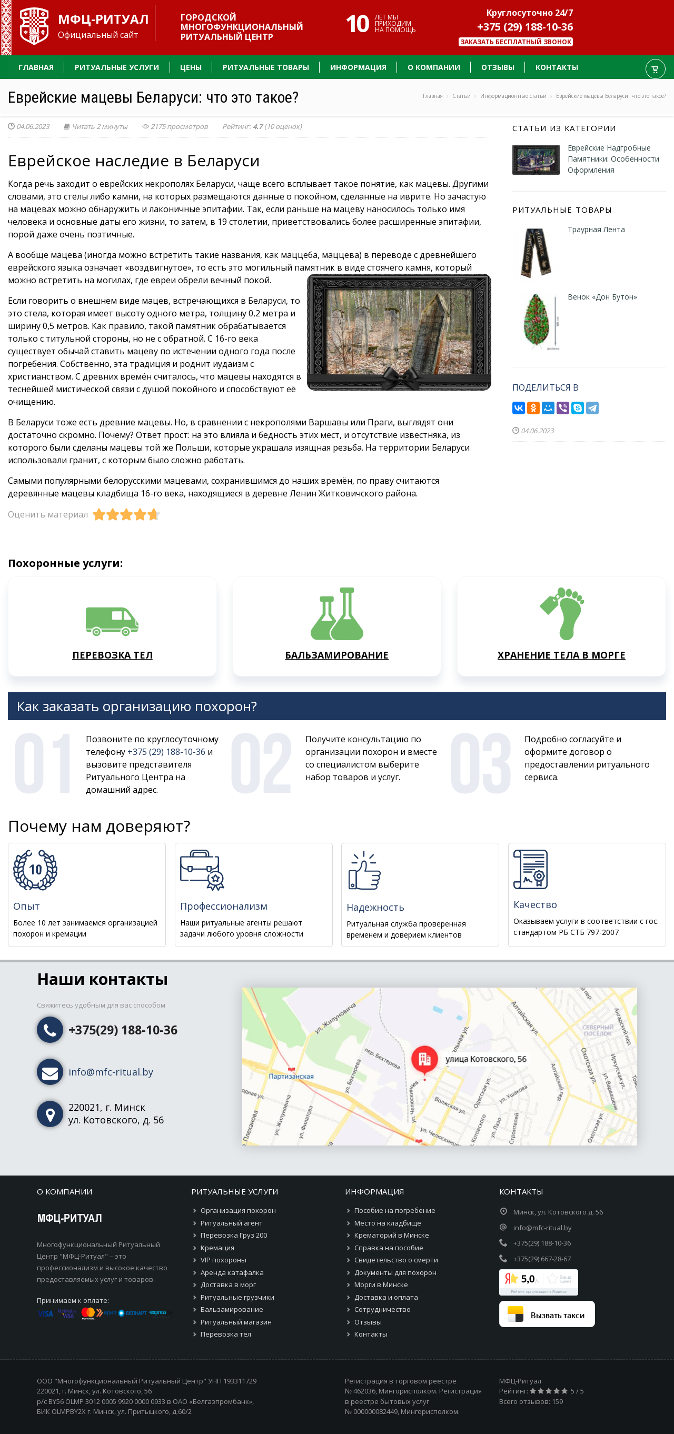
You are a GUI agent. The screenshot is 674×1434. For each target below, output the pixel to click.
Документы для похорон (395, 1272)
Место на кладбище (387, 1223)
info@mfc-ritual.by (110, 1071)
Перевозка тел (226, 1334)
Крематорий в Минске (391, 1235)
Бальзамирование (232, 1309)
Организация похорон (238, 1210)
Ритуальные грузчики (237, 1297)
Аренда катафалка (232, 1272)
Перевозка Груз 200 (234, 1235)
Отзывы (368, 1322)
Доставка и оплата (386, 1297)
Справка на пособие (388, 1247)
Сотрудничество (382, 1309)
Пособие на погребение (394, 1210)
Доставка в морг (228, 1284)
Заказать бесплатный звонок (515, 41)
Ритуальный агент (232, 1223)
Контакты (371, 1334)
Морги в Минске (381, 1284)
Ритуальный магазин (236, 1322)
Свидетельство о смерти (396, 1259)
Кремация (217, 1247)
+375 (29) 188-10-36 (525, 26)
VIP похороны (223, 1259)
